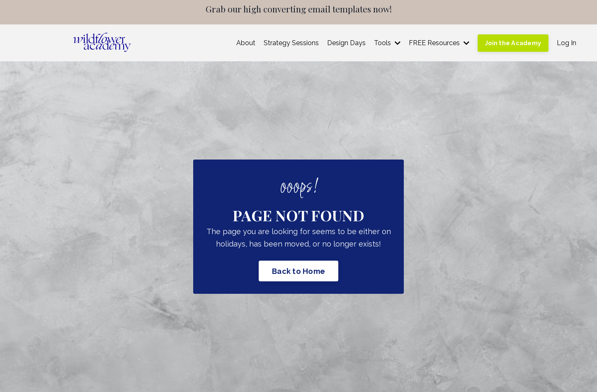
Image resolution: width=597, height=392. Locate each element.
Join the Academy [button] (513, 42)
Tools (387, 43)
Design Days (346, 43)
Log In (566, 43)
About (245, 43)
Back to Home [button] (298, 271)
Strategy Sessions (291, 43)
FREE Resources (439, 43)
